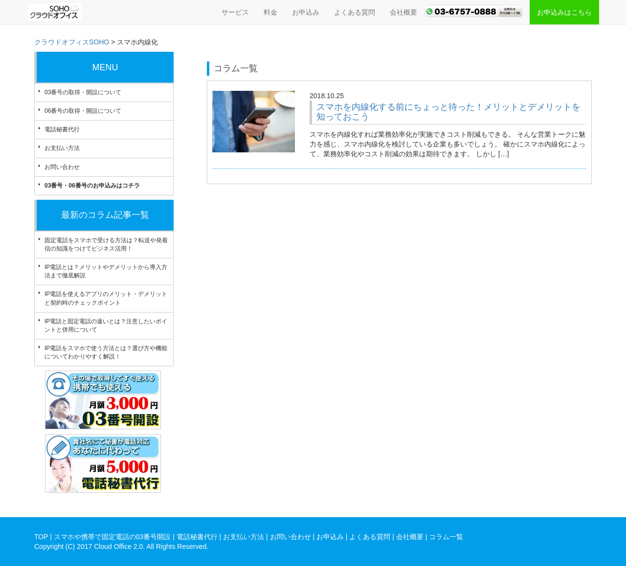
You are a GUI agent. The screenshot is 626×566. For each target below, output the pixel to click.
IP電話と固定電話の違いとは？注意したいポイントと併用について (106, 325)
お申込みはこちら (564, 12)
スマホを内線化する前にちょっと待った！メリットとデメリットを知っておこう (448, 112)
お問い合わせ (62, 167)
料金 (270, 12)
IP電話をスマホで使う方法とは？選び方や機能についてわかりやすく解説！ (106, 352)
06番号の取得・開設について (83, 110)
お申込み (305, 12)
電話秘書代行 (62, 129)
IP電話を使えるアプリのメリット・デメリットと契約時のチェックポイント (106, 298)
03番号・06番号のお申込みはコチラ (92, 185)
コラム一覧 (446, 537)
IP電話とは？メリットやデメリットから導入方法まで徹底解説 (106, 271)
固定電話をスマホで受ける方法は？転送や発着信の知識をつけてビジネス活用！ (106, 244)
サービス (235, 12)
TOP (41, 537)
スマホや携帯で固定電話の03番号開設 (112, 537)
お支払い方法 (62, 148)
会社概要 (403, 12)
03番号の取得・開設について (83, 92)
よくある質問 (354, 12)
